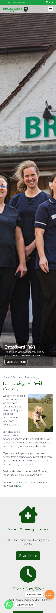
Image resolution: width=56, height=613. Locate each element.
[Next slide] (51, 184)
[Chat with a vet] (40, 595)
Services (17, 377)
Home (6, 377)
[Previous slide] (5, 184)
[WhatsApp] (8, 604)
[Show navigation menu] (50, 9)
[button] (48, 2)
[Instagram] (9, 2)
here (17, 485)
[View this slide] (28, 184)
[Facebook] (7, 2)
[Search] (4, 2)
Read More (28, 555)
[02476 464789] (52, 2)
